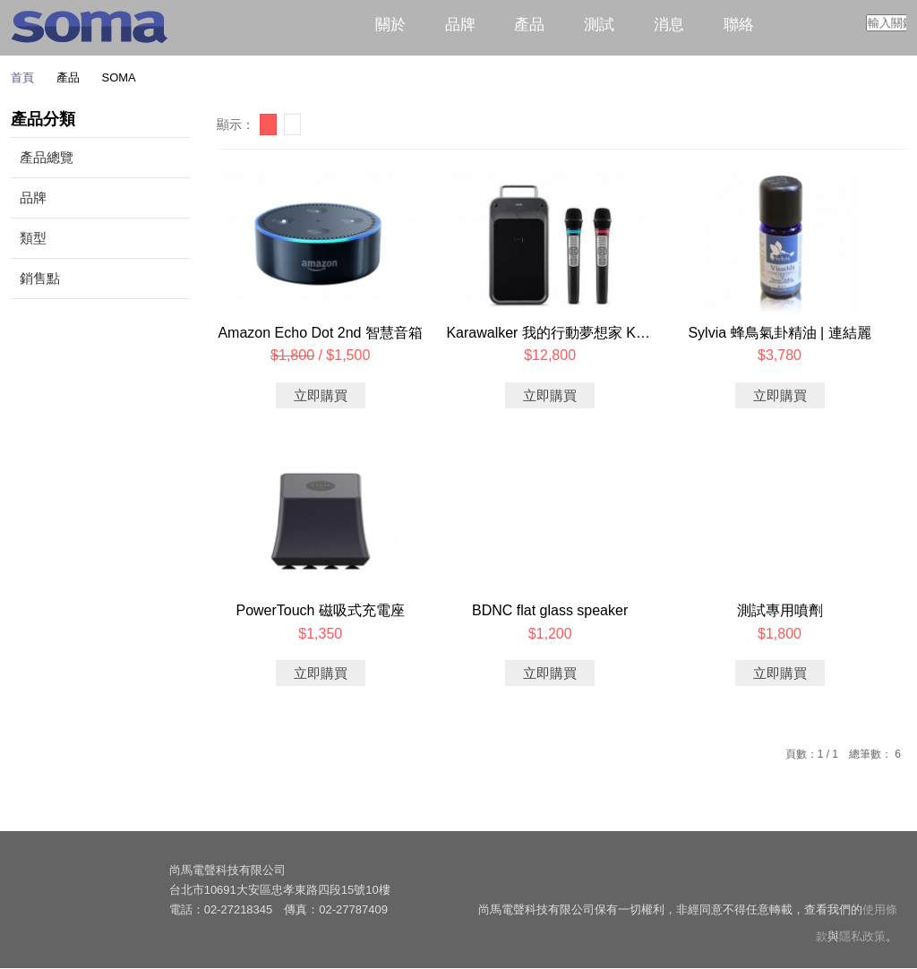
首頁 (22, 77)
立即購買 (320, 395)
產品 (529, 24)
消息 (669, 24)
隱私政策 (862, 937)
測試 (599, 24)
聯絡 (739, 24)
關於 (390, 24)
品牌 (460, 24)
